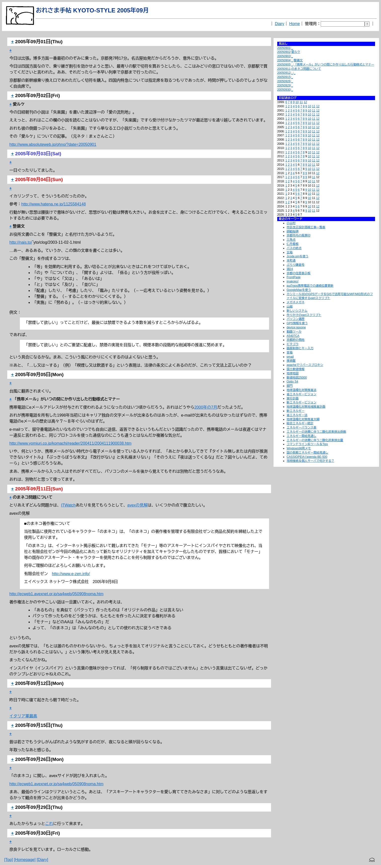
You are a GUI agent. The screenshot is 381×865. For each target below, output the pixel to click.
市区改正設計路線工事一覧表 (306, 227)
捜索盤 (291, 360)
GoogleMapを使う (299, 290)
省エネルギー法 (297, 415)
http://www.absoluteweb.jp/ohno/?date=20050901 (52, 144)
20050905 (283, 64)
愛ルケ (295, 52)
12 (305, 102)
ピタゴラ (293, 344)
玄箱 (290, 252)
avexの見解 (137, 505)
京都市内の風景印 (299, 235)
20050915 (283, 77)
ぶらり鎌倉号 (296, 265)
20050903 (283, 56)
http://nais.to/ (20, 242)
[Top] (8, 860)
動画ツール (294, 331)
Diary (279, 24)
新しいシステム (297, 311)
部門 (290, 386)
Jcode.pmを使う (298, 256)
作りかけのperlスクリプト (304, 315)
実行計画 (293, 398)
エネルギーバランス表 (301, 427)
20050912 (283, 73)
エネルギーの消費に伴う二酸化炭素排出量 (315, 440)
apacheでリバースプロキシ (305, 365)
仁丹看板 (293, 244)
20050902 (283, 52)
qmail (290, 356)
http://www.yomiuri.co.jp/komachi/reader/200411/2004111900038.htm (70, 443)
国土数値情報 (296, 369)
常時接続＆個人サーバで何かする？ (310, 461)
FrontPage (294, 277)
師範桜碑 (293, 231)
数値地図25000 (297, 377)
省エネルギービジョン (301, 394)
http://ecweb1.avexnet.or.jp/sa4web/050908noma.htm (56, 594)
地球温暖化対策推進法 (301, 390)
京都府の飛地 (296, 340)
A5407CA (293, 336)
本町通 (291, 260)
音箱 (290, 352)
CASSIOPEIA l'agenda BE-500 (307, 457)
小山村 (291, 223)
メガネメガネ (296, 302)
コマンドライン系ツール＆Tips (307, 444)
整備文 (298, 60)
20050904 (283, 60)
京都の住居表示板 (299, 273)
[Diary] (42, 860)
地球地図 (293, 373)
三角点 (291, 239)
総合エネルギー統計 (300, 423)
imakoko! (293, 281)
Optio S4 (292, 381)
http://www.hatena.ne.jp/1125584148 (53, 204)
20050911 (283, 69)
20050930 (283, 89)
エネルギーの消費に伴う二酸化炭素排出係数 (316, 431)
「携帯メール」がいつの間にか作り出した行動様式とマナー (334, 64)
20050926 (283, 81)
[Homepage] (24, 860)
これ (49, 824)
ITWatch (68, 505)
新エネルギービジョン (301, 402)
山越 (290, 306)
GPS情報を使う (297, 323)
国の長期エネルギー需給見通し (307, 452)
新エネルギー (296, 411)
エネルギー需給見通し (301, 436)
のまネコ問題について (306, 69)
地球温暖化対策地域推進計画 (306, 406)
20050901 (283, 48)
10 (297, 102)
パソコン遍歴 (296, 319)
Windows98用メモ (299, 448)
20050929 (283, 85)
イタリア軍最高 (23, 716)
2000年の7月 (205, 407)
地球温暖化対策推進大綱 (303, 419)
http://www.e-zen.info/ (71, 574)
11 (301, 102)
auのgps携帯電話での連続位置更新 (310, 285)
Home (294, 24)
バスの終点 (294, 248)
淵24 (290, 269)
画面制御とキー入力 (300, 348)
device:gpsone (296, 327)
